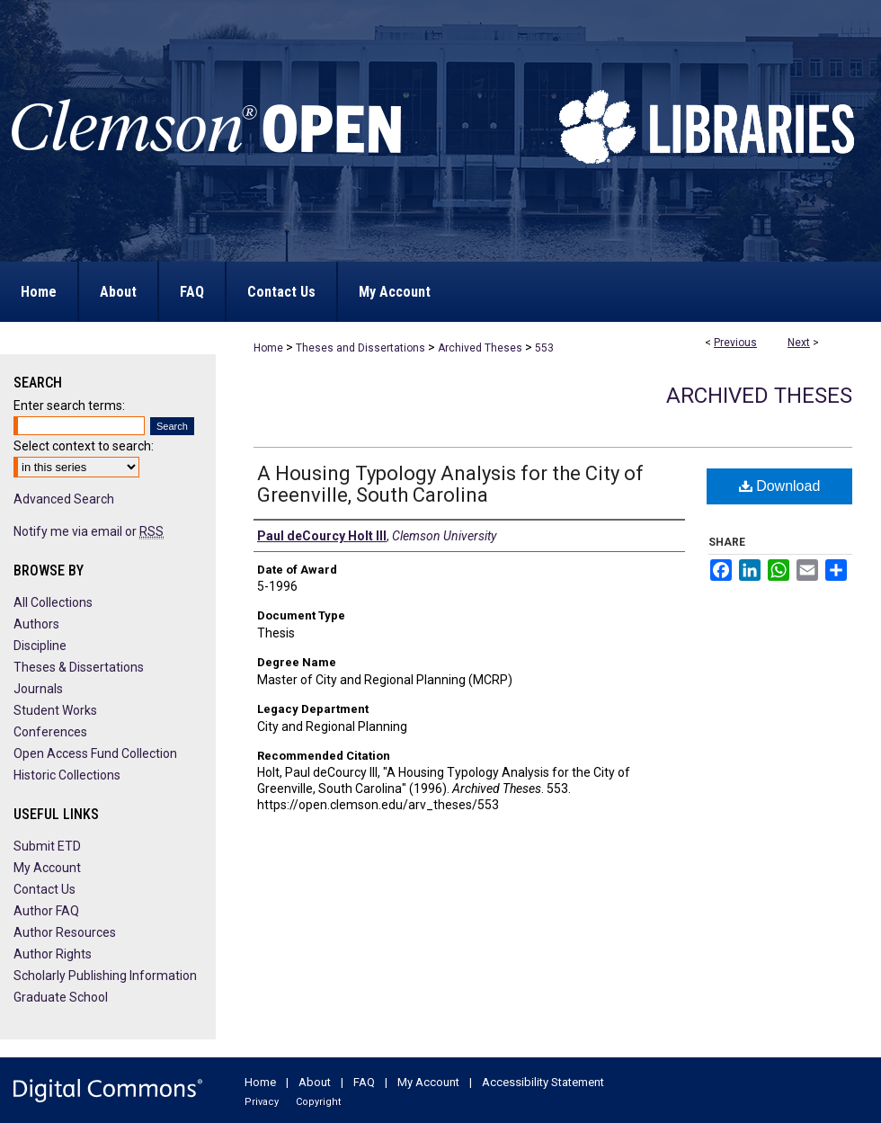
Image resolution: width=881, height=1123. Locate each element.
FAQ (364, 1082)
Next (799, 342)
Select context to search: (83, 446)
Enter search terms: (69, 405)
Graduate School (60, 997)
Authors (36, 624)
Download (780, 486)
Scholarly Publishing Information (105, 975)
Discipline (40, 645)
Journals (38, 689)
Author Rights (52, 954)
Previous (735, 342)
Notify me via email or (88, 531)
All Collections (53, 602)
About (314, 1082)
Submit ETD (47, 846)
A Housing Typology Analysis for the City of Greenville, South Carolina (450, 484)
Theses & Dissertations (78, 667)
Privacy (262, 1102)
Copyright (318, 1102)
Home (268, 348)
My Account (47, 867)
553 (544, 348)
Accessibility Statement (543, 1082)
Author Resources (64, 932)
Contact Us (44, 889)
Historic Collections (66, 775)
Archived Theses (480, 348)
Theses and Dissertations (360, 348)
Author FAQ (46, 911)
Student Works (55, 710)
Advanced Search (63, 499)
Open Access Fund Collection (95, 753)
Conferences (50, 732)
